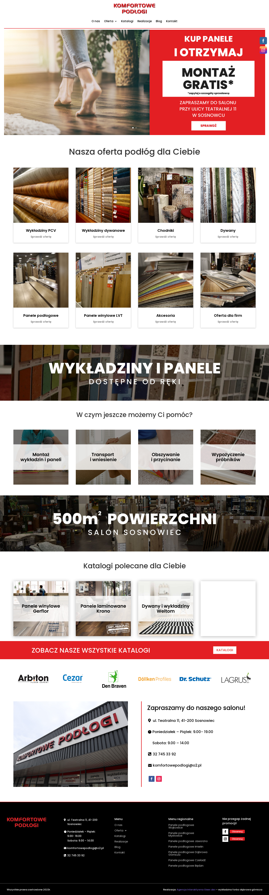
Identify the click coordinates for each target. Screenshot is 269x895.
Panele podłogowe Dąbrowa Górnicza (187, 853)
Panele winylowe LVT (103, 315)
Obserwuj (237, 831)
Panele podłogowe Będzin (185, 865)
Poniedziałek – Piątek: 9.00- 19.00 (182, 731)
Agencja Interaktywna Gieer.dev (196, 889)
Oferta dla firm (228, 315)
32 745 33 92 (164, 754)
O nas (96, 21)
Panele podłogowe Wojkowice (181, 826)
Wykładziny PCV (41, 230)
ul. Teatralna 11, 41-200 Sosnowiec (184, 720)
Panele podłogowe (41, 315)
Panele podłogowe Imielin (185, 846)
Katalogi (127, 21)
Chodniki (165, 230)
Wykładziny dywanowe (103, 230)
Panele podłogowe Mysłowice (181, 834)
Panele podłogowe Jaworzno (188, 840)
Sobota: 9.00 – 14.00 (170, 742)
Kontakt (171, 21)
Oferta (108, 21)
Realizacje (144, 21)
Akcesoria (165, 315)
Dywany (228, 230)
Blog (159, 21)
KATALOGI (225, 650)
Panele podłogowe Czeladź (187, 859)
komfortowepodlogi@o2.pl (177, 765)
